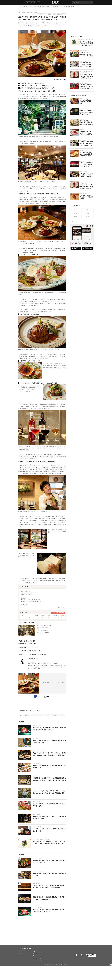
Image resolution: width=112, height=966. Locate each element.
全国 (75, 210)
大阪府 (87, 213)
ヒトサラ (72, 221)
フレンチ (39, 14)
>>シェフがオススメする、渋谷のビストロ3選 (30, 651)
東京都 (75, 213)
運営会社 (35, 953)
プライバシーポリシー (38, 958)
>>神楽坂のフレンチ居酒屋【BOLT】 (27, 643)
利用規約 (35, 956)
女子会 (49, 14)
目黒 (34, 14)
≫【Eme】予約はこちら (60, 79)
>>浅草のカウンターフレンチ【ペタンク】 (29, 647)
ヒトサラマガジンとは (30, 2)
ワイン (64, 14)
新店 (54, 14)
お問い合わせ (36, 951)
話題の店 (59, 14)
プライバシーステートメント (40, 960)
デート (44, 14)
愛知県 (87, 216)
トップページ (21, 951)
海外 (87, 210)
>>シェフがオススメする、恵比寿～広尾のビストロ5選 (32, 654)
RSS (39, 2)
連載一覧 (20, 953)
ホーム (19, 6)
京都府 (75, 216)
